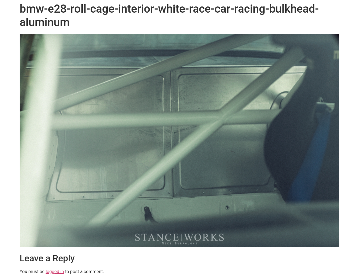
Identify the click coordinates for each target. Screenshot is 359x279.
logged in (55, 271)
